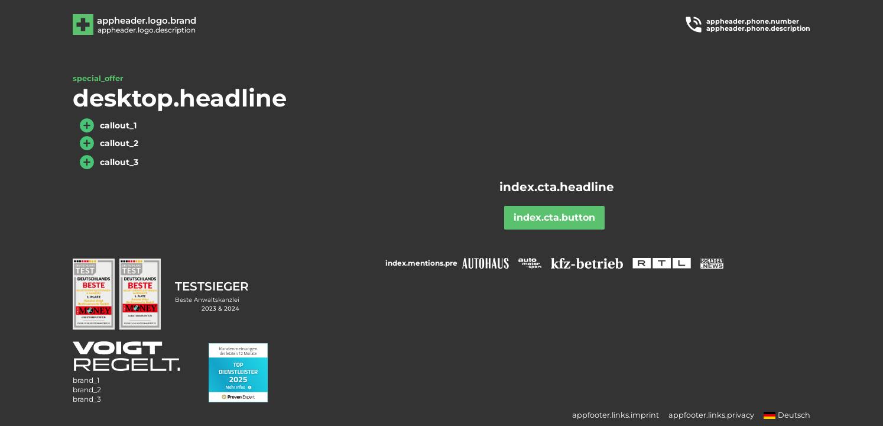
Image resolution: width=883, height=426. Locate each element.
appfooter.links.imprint (615, 415)
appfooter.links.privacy (711, 415)
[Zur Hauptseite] (146, 24)
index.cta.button (554, 217)
